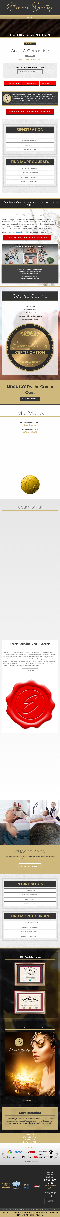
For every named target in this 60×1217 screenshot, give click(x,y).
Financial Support (30, 140)
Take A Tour (30, 145)
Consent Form (51, 1201)
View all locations (30, 1142)
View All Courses (30, 168)
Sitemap (53, 1209)
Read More (29, 671)
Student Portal (30, 866)
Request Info (31, 83)
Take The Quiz (30, 399)
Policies (39, 1209)
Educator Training (30, 182)
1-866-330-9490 (50, 1181)
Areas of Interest (30, 173)
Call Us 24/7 (47, 83)
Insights (46, 1209)
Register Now (13, 83)
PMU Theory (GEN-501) (30, 72)
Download (30, 1101)
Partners (31, 1209)
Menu (30, 17)
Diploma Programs (30, 177)
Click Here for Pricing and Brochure (30, 112)
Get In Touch (30, 149)
